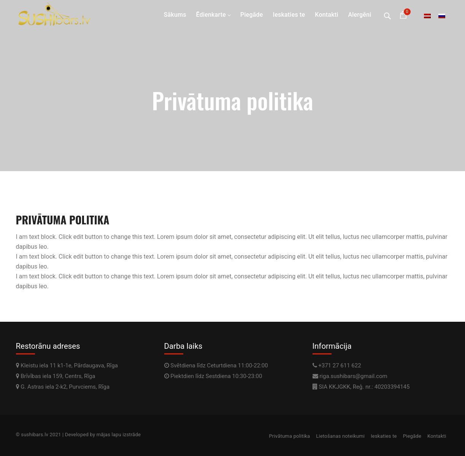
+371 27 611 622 (339, 365)
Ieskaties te (289, 14)
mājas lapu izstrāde (119, 434)
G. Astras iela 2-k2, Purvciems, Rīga (63, 386)
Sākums (175, 14)
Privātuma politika (289, 436)
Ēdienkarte (211, 14)
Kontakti (326, 14)
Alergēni (359, 14)
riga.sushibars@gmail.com (353, 376)
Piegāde (251, 14)
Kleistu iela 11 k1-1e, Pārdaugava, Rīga (67, 365)
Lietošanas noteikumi (340, 436)
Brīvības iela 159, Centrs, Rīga (55, 376)
